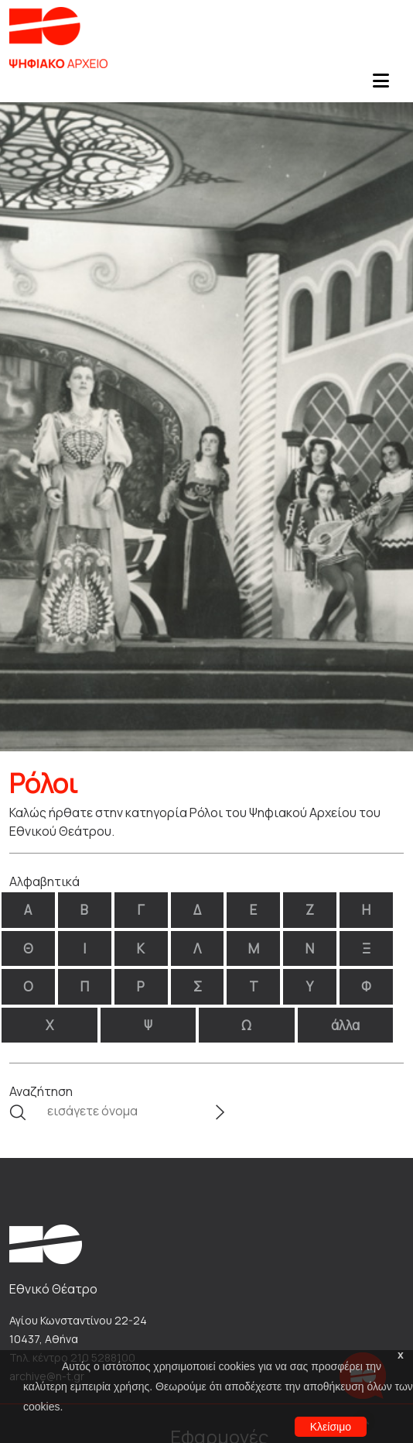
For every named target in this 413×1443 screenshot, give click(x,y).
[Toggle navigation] (380, 85)
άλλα (345, 1025)
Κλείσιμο (330, 1427)
